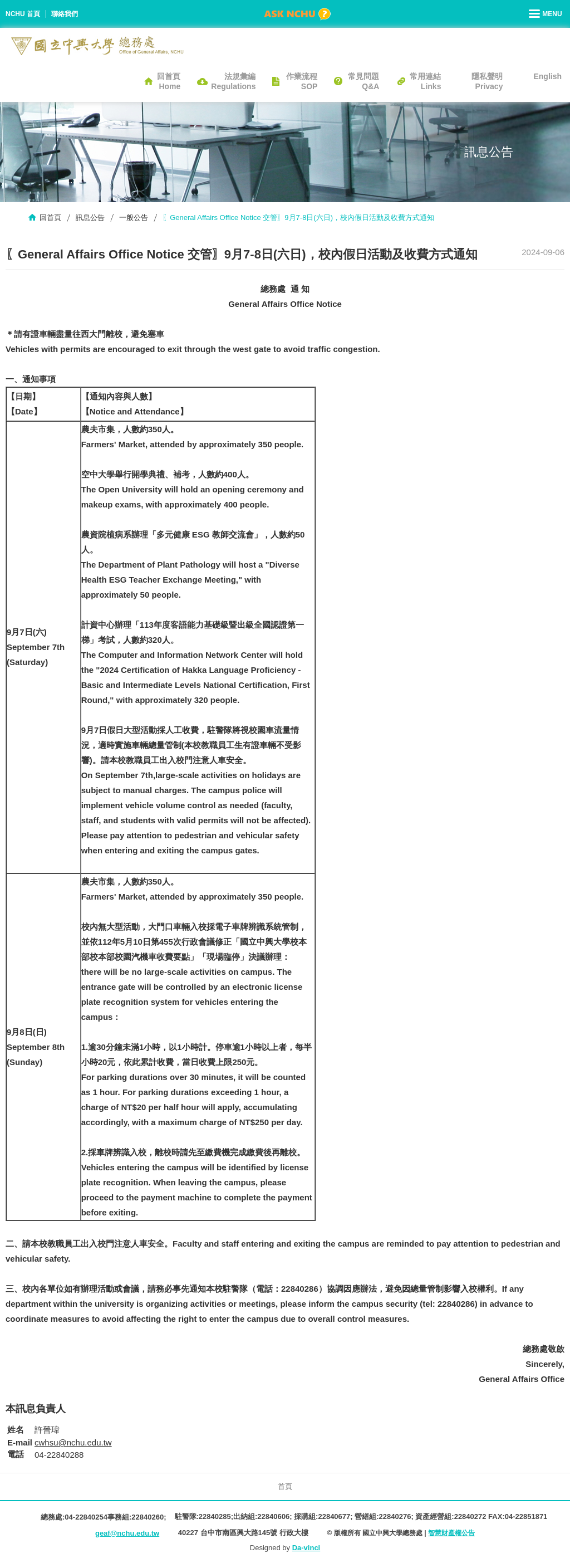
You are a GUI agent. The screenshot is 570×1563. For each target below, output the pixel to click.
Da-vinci (306, 1548)
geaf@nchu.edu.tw (127, 1533)
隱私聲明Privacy (487, 81)
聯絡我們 (64, 14)
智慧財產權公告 (451, 1533)
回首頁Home (168, 81)
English (547, 76)
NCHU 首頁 (23, 14)
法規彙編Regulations (233, 81)
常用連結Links (425, 81)
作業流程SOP (301, 81)
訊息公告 (90, 217)
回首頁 (50, 217)
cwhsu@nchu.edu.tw (73, 1442)
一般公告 (133, 217)
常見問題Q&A (363, 81)
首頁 (285, 1486)
